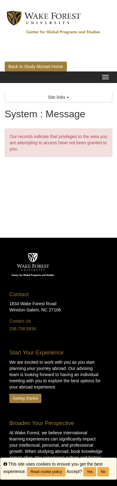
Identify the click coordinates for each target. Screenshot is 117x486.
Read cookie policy (46, 472)
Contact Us (20, 321)
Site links (58, 97)
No (103, 472)
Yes (90, 472)
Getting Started (25, 398)
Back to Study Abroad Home (35, 66)
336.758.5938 (22, 328)
